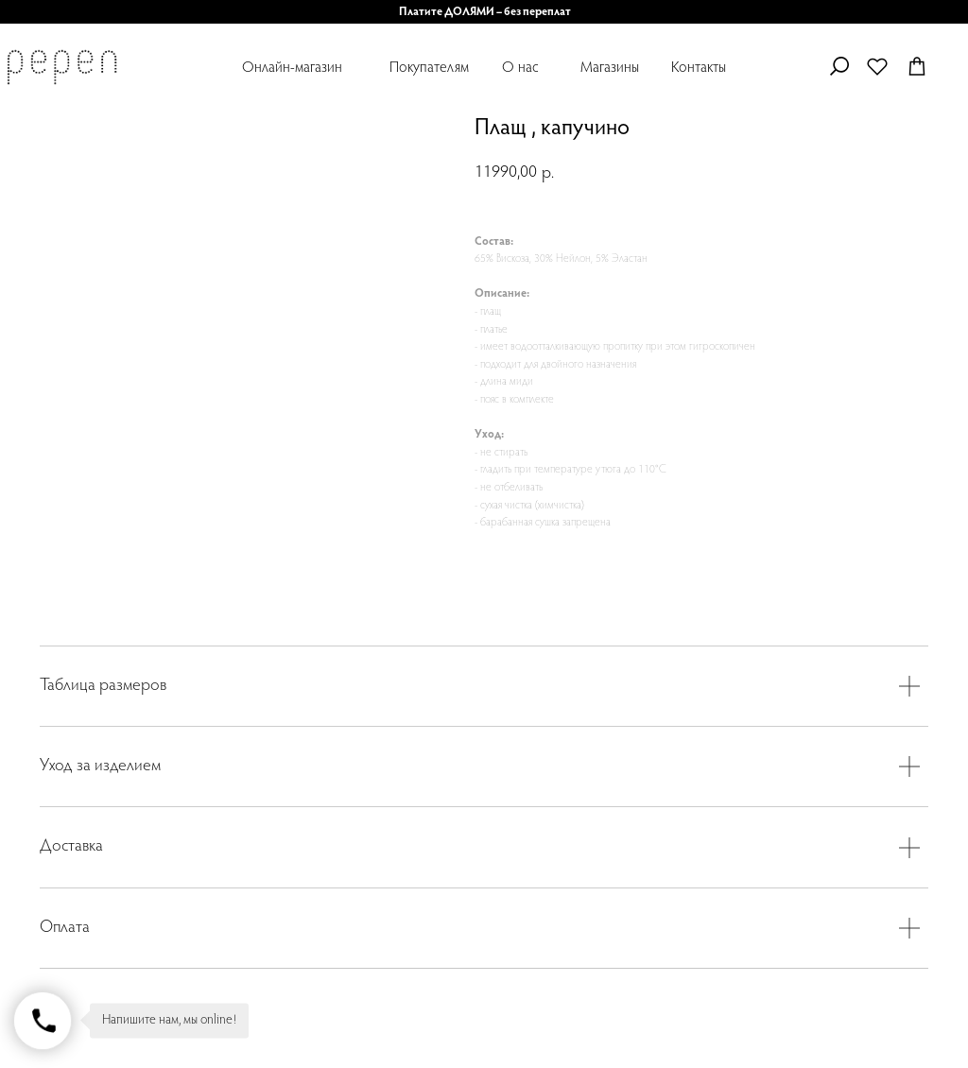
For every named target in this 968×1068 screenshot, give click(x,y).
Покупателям (429, 68)
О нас (520, 68)
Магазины (609, 68)
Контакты (698, 68)
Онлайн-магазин (292, 68)
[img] (61, 67)
